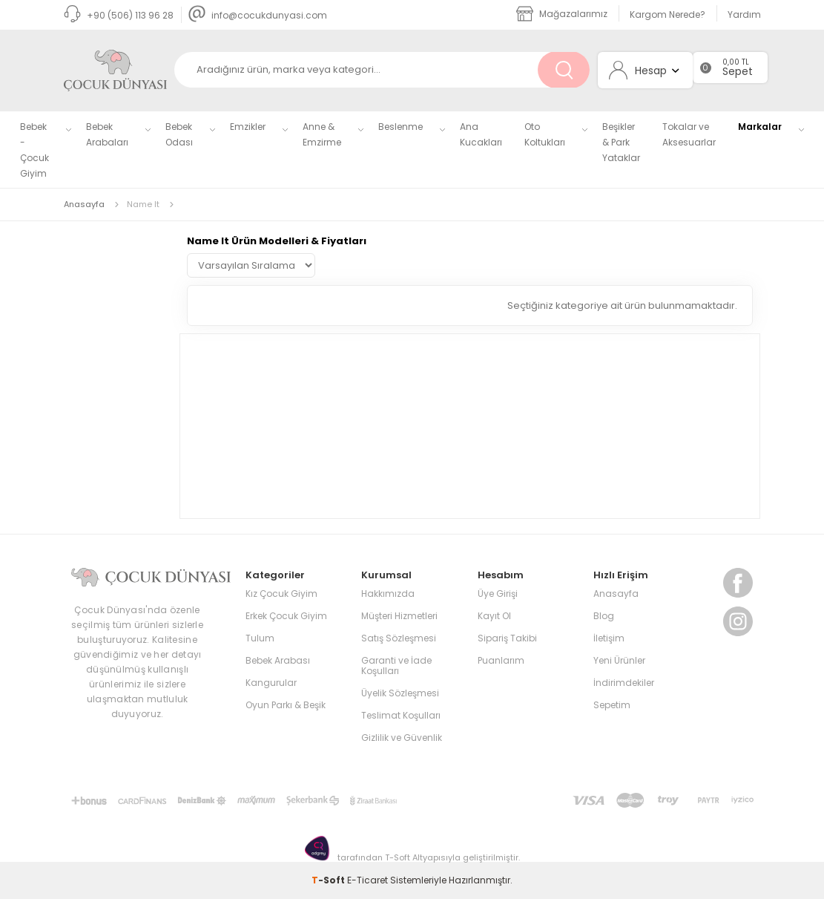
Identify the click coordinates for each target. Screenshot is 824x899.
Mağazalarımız (561, 13)
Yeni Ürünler (619, 660)
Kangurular (271, 682)
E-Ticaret (367, 880)
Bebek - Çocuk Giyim (34, 150)
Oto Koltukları (544, 134)
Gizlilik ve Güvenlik (401, 737)
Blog (603, 615)
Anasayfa (616, 593)
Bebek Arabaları (107, 134)
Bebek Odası (179, 134)
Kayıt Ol (494, 615)
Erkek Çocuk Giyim (286, 615)
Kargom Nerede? (667, 14)
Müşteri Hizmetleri (399, 615)
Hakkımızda (388, 593)
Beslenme (400, 126)
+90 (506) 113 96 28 (119, 15)
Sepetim (611, 705)
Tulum (259, 638)
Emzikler (248, 126)
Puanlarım (501, 660)
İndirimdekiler (623, 682)
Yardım (744, 14)
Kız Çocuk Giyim (281, 593)
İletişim (608, 638)
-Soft (329, 880)
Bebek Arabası (277, 660)
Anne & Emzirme (322, 134)
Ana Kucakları (481, 134)
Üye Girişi (498, 593)
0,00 (730, 62)
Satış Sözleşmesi (398, 638)
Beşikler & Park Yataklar (621, 142)
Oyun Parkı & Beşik (285, 705)
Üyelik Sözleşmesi (400, 693)
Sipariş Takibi (507, 638)
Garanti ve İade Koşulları (396, 665)
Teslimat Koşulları (401, 715)
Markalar (760, 126)
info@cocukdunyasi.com (257, 15)
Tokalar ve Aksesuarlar (689, 134)
